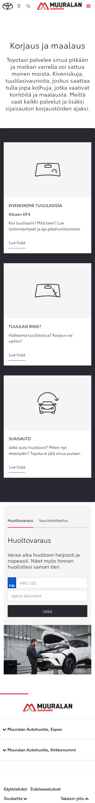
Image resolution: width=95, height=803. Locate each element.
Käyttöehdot (15, 789)
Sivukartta (15, 798)
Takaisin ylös (75, 798)
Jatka (47, 611)
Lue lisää (17, 242)
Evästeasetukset (45, 789)
